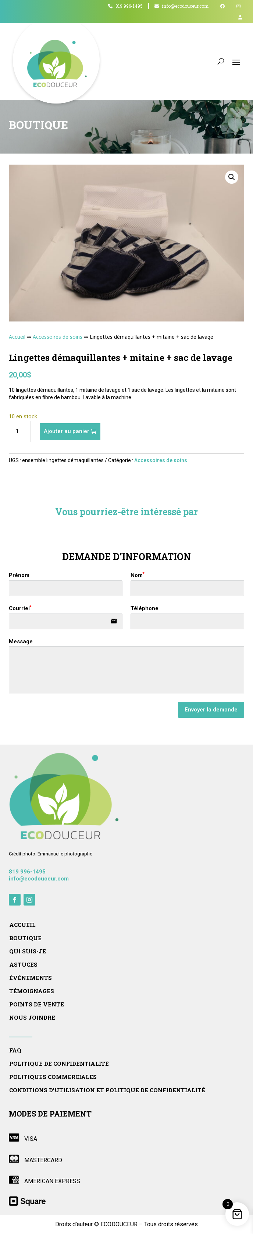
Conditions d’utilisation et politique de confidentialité (107, 1090)
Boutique (25, 938)
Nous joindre (32, 1017)
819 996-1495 (125, 6)
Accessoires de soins (57, 336)
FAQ (15, 1050)
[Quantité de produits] (20, 431)
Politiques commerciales (53, 1076)
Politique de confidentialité (59, 1063)
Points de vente (36, 1004)
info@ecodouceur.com (181, 6)
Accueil (17, 336)
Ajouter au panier (66, 431)
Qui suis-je (27, 951)
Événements (30, 977)
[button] (231, 177)
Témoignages (31, 991)
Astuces (23, 964)
